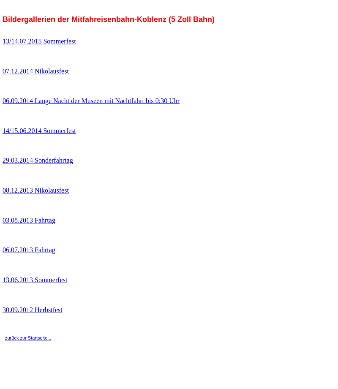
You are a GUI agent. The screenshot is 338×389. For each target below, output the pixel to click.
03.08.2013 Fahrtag (29, 220)
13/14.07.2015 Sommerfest (39, 41)
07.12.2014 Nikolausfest (36, 71)
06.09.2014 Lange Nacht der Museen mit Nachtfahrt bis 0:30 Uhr (91, 100)
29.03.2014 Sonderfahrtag (38, 160)
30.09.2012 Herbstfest (33, 309)
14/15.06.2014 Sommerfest (39, 130)
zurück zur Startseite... (28, 337)
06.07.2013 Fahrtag (29, 249)
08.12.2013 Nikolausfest (36, 190)
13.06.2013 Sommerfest (35, 279)
